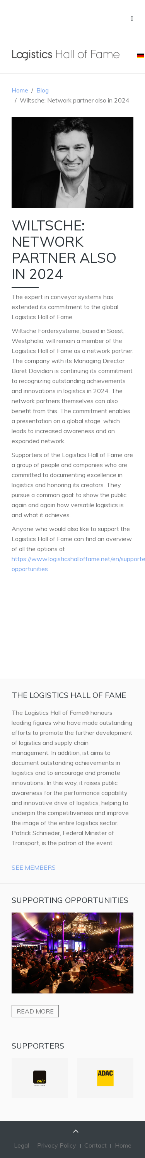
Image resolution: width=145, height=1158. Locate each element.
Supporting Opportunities (70, 900)
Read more (35, 1011)
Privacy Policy (56, 1145)
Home (20, 90)
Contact (95, 1145)
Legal (21, 1145)
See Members (34, 867)
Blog (42, 90)
